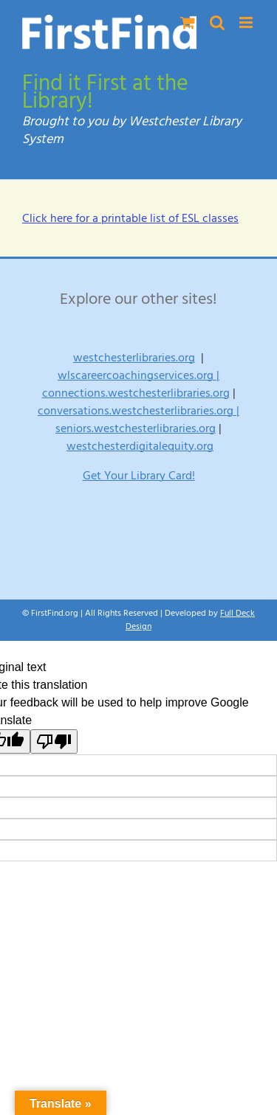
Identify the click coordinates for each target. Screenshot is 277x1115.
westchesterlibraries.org (134, 358)
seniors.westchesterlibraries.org (135, 428)
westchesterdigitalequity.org (139, 446)
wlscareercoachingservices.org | (138, 375)
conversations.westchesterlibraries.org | (138, 411)
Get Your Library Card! (139, 476)
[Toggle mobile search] (217, 22)
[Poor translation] (54, 741)
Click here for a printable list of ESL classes (130, 218)
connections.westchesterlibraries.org (136, 393)
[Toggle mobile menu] (247, 22)
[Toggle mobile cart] (187, 22)
